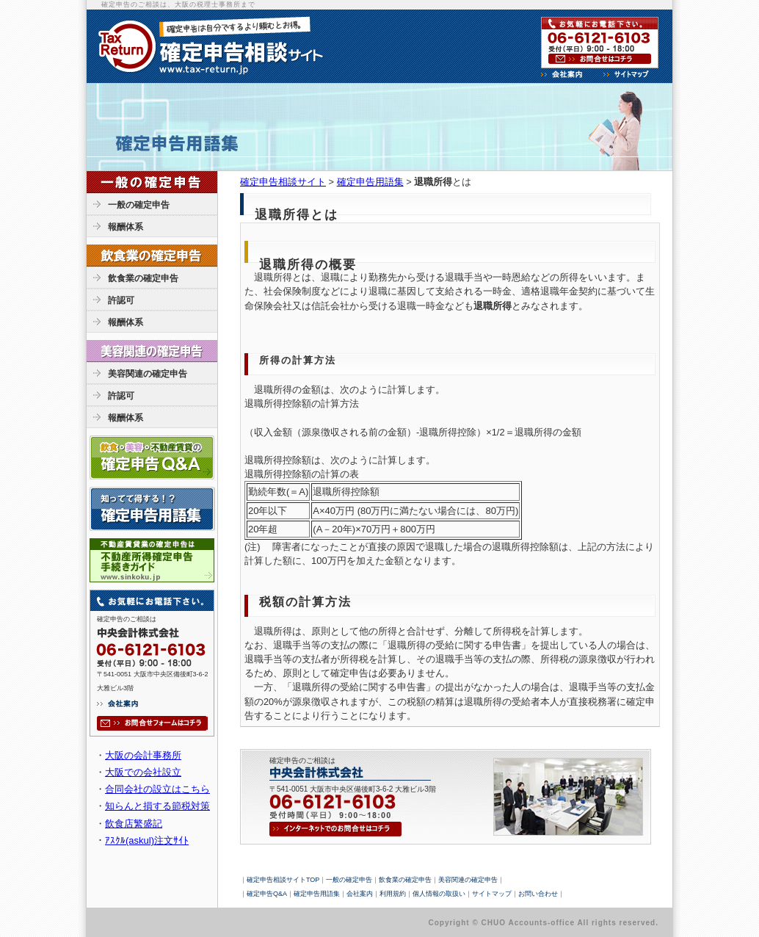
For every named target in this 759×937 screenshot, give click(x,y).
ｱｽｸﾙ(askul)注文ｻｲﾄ (147, 840)
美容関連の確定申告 (147, 374)
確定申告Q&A (267, 893)
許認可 (121, 300)
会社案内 (359, 893)
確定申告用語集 (370, 181)
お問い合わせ (538, 893)
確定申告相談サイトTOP (283, 879)
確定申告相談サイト (283, 181)
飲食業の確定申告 (143, 278)
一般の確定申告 (139, 205)
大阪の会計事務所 (143, 755)
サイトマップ (492, 893)
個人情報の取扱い (439, 893)
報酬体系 (125, 227)
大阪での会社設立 (143, 772)
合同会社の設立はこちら (157, 789)
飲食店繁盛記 (133, 823)
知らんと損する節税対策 (157, 805)
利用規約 (393, 893)
